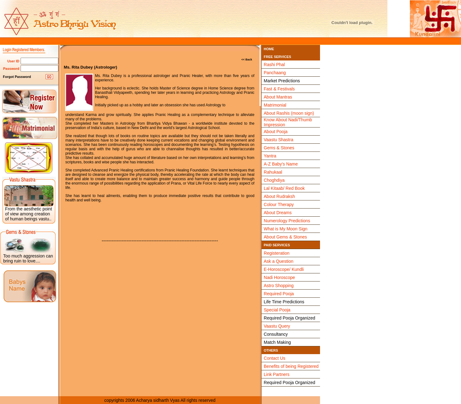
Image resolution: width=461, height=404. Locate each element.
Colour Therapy (279, 204)
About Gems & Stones (285, 236)
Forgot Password (17, 77)
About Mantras (278, 96)
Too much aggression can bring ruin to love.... (28, 258)
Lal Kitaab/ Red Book (284, 188)
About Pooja (276, 131)
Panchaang (275, 72)
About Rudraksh (279, 196)
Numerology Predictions (287, 220)
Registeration (277, 253)
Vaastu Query (277, 326)
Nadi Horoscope (279, 277)
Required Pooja (279, 293)
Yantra (270, 155)
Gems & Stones (279, 147)
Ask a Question (279, 261)
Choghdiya (274, 180)
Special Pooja (277, 309)
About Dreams (278, 212)
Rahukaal (273, 172)
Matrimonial (275, 105)
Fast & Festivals (279, 88)
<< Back (246, 59)
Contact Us (274, 358)
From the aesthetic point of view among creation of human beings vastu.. (28, 213)
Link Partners (276, 374)
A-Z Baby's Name (281, 163)
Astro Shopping (279, 285)
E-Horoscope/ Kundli (284, 269)
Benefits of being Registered (291, 366)
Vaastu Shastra (279, 139)
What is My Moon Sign (286, 228)
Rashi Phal (274, 64)
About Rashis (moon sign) (289, 113)
